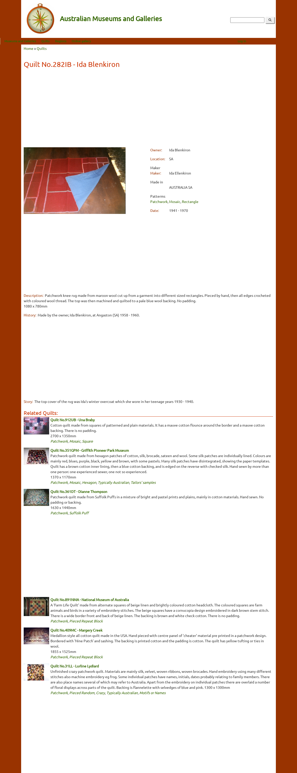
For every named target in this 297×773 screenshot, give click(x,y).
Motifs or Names (152, 692)
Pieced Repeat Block (86, 621)
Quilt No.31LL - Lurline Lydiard (74, 666)
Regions (81, 41)
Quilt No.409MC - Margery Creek (76, 630)
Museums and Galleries (41, 41)
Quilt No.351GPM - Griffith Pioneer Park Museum (89, 450)
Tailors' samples (143, 482)
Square (87, 441)
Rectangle (190, 201)
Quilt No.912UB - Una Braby (72, 419)
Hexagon (89, 482)
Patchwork (159, 201)
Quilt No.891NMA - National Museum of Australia (89, 599)
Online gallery (102, 41)
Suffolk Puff (79, 513)
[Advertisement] (148, 108)
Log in (263, 41)
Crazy (100, 692)
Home (28, 48)
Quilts (66, 41)
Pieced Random (81, 692)
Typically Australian (113, 482)
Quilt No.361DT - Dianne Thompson (78, 491)
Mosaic (174, 201)
